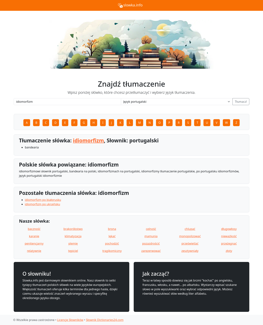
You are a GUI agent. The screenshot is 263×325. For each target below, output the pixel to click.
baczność (34, 229)
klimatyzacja (73, 236)
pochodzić (112, 243)
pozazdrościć (151, 243)
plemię (73, 243)
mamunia (151, 236)
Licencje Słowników (70, 320)
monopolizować (190, 236)
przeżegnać (229, 243)
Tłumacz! (241, 102)
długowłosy (229, 229)
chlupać (190, 229)
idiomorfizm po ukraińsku (42, 204)
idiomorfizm (88, 140)
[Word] (67, 101)
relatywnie (34, 251)
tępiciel (73, 251)
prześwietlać (190, 243)
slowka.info (130, 5)
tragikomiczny (112, 251)
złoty (229, 251)
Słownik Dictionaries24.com (104, 320)
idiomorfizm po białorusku (43, 200)
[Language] (177, 101)
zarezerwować (151, 251)
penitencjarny (34, 243)
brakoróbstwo (73, 229)
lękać (111, 236)
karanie (34, 236)
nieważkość (229, 236)
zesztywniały (190, 251)
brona (112, 229)
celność (151, 229)
